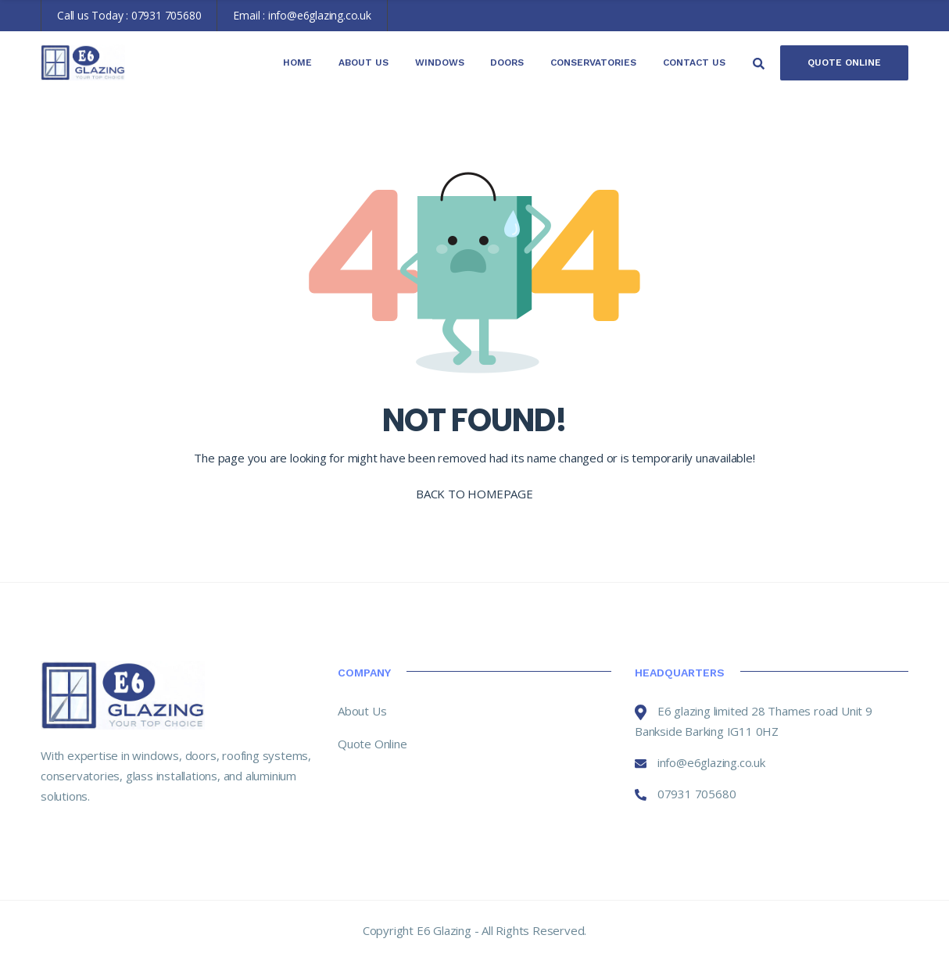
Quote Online (844, 62)
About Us (363, 62)
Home (297, 62)
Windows (439, 62)
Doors (507, 62)
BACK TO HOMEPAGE (474, 493)
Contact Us (694, 62)
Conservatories (593, 62)
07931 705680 (166, 15)
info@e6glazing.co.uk (319, 15)
